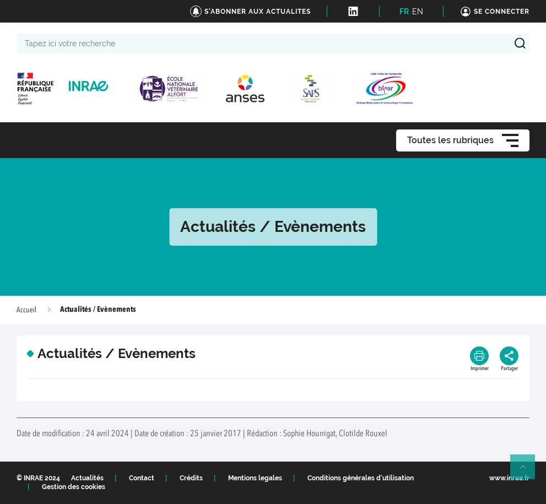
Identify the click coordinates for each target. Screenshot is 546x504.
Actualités (87, 478)
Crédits (191, 478)
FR (404, 11)
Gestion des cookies (73, 487)
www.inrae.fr (509, 478)
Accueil (26, 310)
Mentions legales (255, 478)
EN (417, 11)
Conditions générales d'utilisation (360, 478)
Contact (141, 478)
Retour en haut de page (527, 471)
